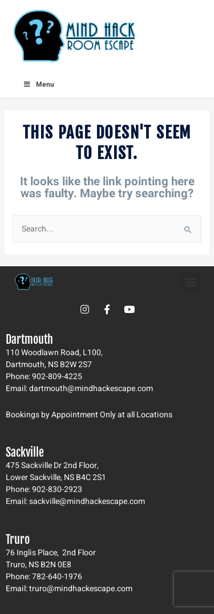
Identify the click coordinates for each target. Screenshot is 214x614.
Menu (38, 84)
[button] (190, 281)
